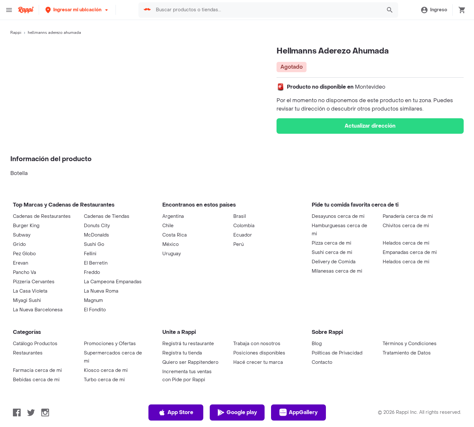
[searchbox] (266, 10)
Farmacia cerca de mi (37, 370)
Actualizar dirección (370, 125)
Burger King (26, 226)
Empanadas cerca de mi (410, 252)
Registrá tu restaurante (188, 344)
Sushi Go (94, 244)
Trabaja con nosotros (256, 344)
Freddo (92, 272)
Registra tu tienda (182, 353)
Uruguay (171, 254)
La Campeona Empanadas (113, 282)
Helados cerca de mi (406, 243)
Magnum (93, 300)
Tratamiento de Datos (407, 353)
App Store (175, 412)
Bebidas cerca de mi (36, 380)
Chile (168, 226)
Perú (238, 244)
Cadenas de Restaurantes (42, 216)
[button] (77, 10)
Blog (317, 344)
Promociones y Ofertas (110, 344)
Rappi (15, 32)
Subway (21, 235)
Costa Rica (174, 235)
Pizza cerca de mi (331, 243)
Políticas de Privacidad (337, 353)
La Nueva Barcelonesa (38, 310)
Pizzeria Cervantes (34, 282)
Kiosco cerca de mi (106, 370)
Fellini (90, 254)
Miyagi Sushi (27, 300)
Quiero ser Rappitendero (190, 362)
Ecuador (242, 235)
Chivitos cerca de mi (406, 226)
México (170, 244)
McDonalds (96, 235)
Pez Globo (24, 254)
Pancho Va (24, 272)
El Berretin (95, 263)
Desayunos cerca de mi (338, 216)
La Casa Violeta (30, 291)
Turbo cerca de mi (104, 380)
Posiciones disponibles (259, 353)
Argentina (173, 216)
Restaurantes (28, 353)
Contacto (322, 362)
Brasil (239, 216)
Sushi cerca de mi (332, 252)
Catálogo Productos (35, 344)
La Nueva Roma (101, 291)
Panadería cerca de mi (408, 216)
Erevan (20, 263)
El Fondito (95, 310)
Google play (237, 412)
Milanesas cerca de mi (337, 271)
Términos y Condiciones (410, 344)
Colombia (244, 226)
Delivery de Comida (334, 262)
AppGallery (298, 412)
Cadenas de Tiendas (106, 216)
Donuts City (97, 226)
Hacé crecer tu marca (258, 362)
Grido (19, 244)
